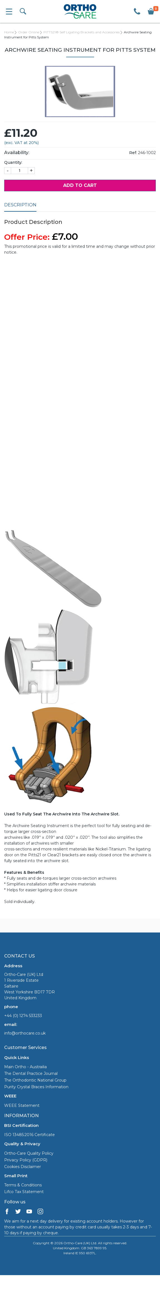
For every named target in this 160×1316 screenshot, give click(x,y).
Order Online (28, 32)
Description (20, 204)
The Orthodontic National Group (35, 1080)
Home (9, 32)
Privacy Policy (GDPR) (25, 1159)
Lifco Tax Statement (24, 1191)
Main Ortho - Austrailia (25, 1066)
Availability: (16, 152)
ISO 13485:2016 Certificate (29, 1134)
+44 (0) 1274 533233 (23, 1015)
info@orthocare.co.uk (25, 1033)
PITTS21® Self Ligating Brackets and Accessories (81, 32)
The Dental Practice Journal (31, 1073)
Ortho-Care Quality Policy (28, 1153)
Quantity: (13, 162)
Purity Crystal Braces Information (36, 1086)
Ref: (133, 152)
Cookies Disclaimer (22, 1166)
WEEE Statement (22, 1105)
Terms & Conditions (23, 1185)
